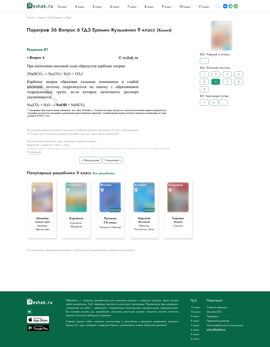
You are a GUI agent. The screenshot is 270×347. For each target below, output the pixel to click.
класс (62, 7)
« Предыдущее (90, 160)
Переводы (212, 316)
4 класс (195, 339)
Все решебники (104, 173)
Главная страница (217, 307)
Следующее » (113, 160)
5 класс (195, 334)
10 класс (196, 312)
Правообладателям (218, 321)
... (204, 61)
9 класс (195, 316)
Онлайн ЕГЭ (214, 312)
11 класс (195, 307)
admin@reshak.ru (216, 329)
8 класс (195, 321)
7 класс (195, 325)
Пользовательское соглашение (225, 325)
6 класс (195, 330)
